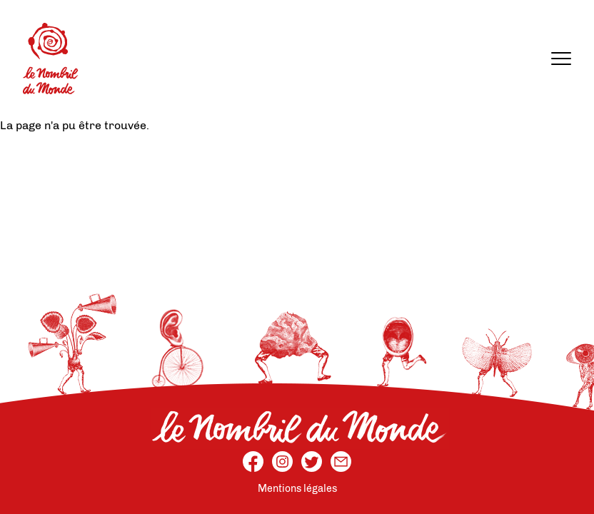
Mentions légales (297, 489)
